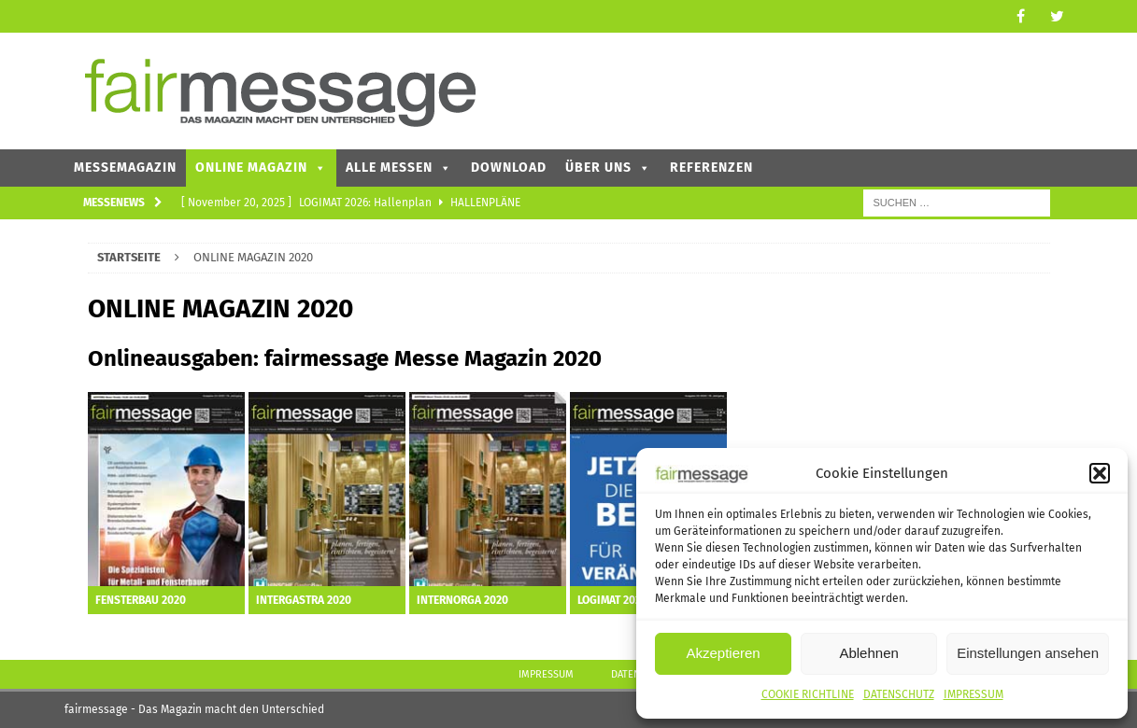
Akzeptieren (723, 653)
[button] (1099, 473)
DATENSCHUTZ (898, 694)
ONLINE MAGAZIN (261, 167)
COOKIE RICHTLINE (807, 694)
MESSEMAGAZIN (125, 167)
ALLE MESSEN (399, 167)
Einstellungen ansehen (1028, 653)
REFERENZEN (711, 167)
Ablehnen (868, 653)
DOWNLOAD (509, 167)
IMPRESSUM (973, 694)
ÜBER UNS (608, 167)
